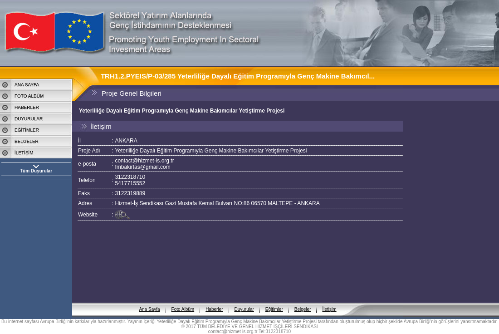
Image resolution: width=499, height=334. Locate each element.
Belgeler (302, 302)
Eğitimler (274, 302)
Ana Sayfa (149, 302)
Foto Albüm (183, 302)
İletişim (329, 302)
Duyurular (244, 302)
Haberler (214, 302)
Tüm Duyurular (36, 170)
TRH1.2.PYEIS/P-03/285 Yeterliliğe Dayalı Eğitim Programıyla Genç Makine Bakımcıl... (238, 76)
